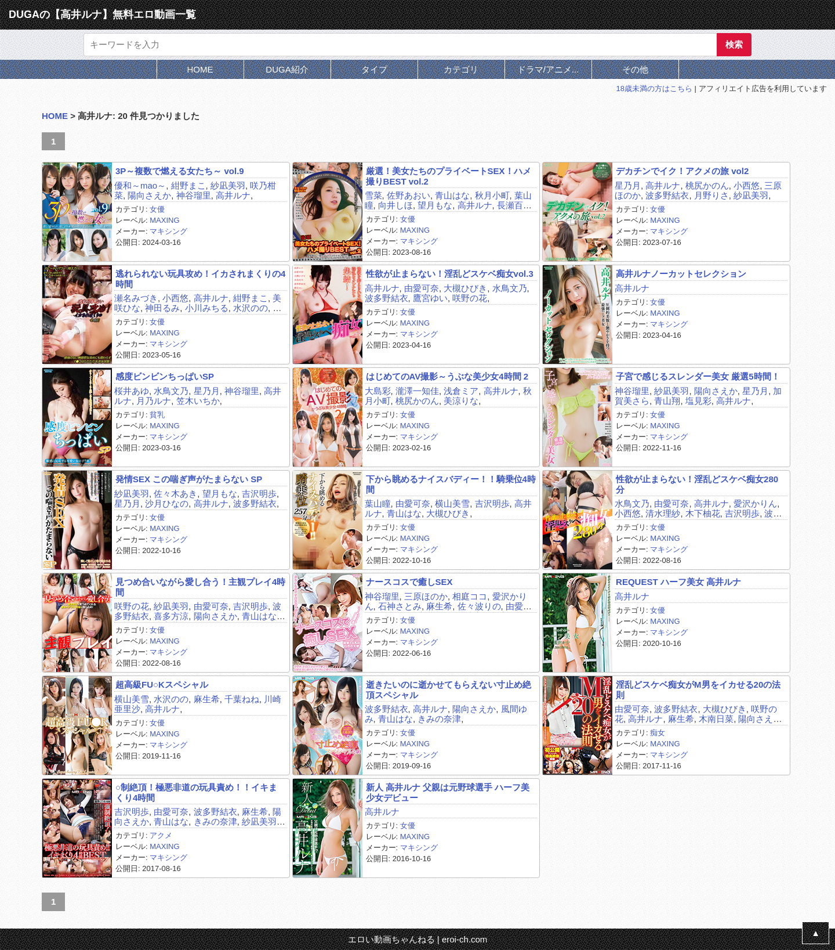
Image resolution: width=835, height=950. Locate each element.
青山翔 (667, 401)
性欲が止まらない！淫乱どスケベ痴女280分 (697, 484)
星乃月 (628, 185)
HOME (200, 69)
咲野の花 (469, 298)
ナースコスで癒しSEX (409, 582)
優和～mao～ (140, 185)
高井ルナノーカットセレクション (681, 274)
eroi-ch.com (464, 939)
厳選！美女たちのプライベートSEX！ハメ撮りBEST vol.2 (448, 176)
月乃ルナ (153, 401)
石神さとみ (400, 606)
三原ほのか (426, 596)
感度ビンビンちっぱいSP (164, 376)
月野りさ (711, 195)
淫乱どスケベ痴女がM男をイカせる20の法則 (698, 689)
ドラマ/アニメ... (548, 69)
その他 (635, 69)
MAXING (164, 220)
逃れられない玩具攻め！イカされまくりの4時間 (200, 278)
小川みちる (206, 308)
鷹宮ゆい (430, 298)
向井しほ (395, 205)
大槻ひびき (465, 288)
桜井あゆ (131, 391)
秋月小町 (492, 195)
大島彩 (378, 391)
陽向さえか (149, 195)
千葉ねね (241, 699)
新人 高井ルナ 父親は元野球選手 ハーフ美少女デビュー (448, 792)
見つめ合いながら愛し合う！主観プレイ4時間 (200, 587)
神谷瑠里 (193, 195)
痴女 (657, 732)
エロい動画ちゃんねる (391, 939)
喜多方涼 (171, 616)
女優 (157, 209)
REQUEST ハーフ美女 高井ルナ (678, 582)
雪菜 (373, 195)
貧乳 (157, 414)
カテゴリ (461, 69)
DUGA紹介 (287, 69)
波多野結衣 (667, 195)
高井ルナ (233, 195)
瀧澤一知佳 (417, 391)
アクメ (161, 835)
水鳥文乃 (509, 288)
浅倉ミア (461, 391)
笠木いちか (198, 401)
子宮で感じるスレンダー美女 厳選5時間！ (698, 376)
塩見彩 (698, 401)
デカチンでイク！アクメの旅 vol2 (682, 171)
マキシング (168, 231)
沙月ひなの (166, 503)
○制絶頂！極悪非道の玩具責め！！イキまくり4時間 (196, 792)
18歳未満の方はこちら (654, 88)
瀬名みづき (136, 298)
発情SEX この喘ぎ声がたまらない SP (188, 479)
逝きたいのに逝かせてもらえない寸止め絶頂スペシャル (448, 689)
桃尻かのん (707, 185)
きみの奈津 (439, 719)
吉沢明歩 (259, 494)
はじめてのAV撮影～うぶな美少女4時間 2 (447, 376)
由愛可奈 (421, 288)
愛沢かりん (755, 503)
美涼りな (461, 401)
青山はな (452, 195)
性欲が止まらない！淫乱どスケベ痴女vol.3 (449, 274)
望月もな (435, 205)
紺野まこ (188, 185)
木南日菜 (716, 719)
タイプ (374, 69)
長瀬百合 (514, 205)
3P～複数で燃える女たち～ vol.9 (179, 171)
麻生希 (439, 606)
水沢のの (250, 308)
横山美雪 (452, 503)
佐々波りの (479, 606)
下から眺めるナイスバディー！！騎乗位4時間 (451, 484)
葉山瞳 (378, 503)
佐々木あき (175, 494)
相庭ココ (469, 596)
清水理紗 (662, 513)
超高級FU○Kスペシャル (161, 684)
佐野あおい (408, 195)
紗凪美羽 (227, 185)
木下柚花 (702, 513)
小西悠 (747, 185)
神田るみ (162, 308)
